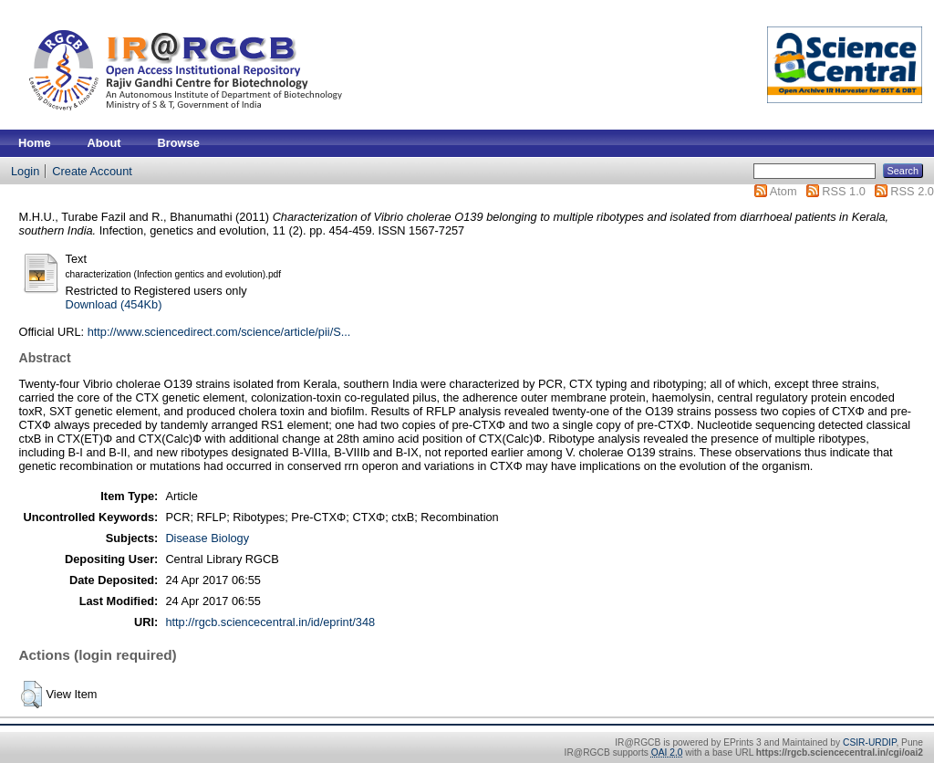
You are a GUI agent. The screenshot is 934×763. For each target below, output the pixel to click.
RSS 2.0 (912, 191)
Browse (179, 143)
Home (34, 143)
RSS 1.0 (844, 191)
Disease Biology (207, 538)
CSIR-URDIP (869, 742)
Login (25, 171)
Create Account (92, 171)
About (104, 143)
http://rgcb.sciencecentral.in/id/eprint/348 (270, 622)
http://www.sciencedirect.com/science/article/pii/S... (219, 332)
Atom (783, 191)
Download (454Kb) (113, 304)
